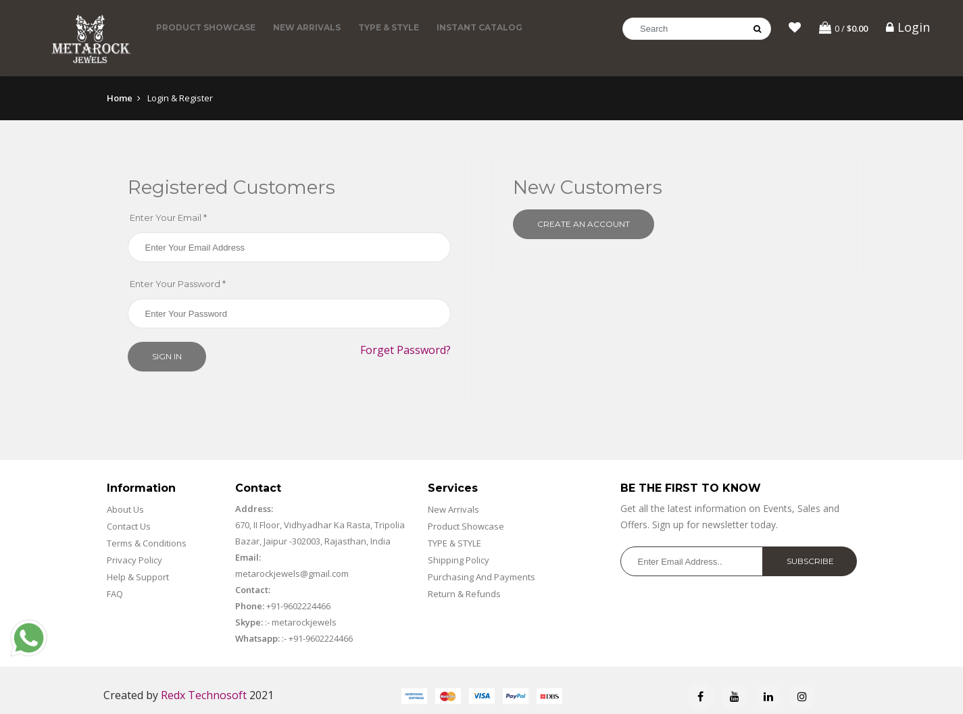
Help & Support (138, 578)
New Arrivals (307, 27)
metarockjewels (303, 623)
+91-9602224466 (298, 607)
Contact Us (129, 527)
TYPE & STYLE (388, 27)
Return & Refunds (464, 595)
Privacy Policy (134, 561)
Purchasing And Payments (481, 578)
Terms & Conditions (147, 544)
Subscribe (810, 562)
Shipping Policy (458, 561)
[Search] (696, 29)
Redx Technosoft (204, 696)
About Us (125, 511)
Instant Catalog (479, 27)
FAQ (115, 595)
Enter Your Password (178, 285)
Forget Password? (405, 351)
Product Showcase (205, 27)
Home (119, 99)
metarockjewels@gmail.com (292, 575)
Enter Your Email (168, 218)
